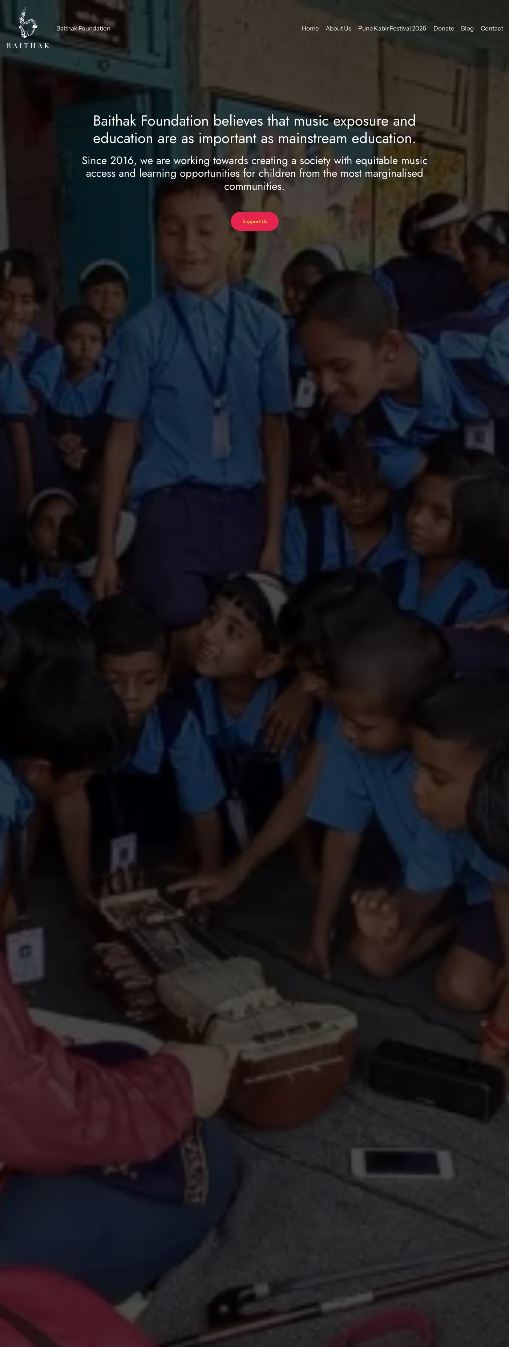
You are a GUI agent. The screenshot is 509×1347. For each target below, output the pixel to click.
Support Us (254, 221)
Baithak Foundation (83, 28)
